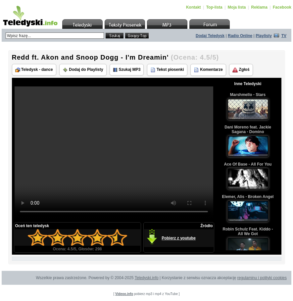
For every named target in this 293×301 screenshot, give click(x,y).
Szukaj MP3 (126, 69)
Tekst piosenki (167, 70)
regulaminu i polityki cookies (262, 278)
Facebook (282, 7)
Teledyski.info (147, 278)
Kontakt (193, 7)
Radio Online (240, 35)
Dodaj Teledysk (210, 35)
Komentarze (208, 70)
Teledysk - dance (34, 69)
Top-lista (214, 7)
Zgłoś (240, 70)
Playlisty (264, 35)
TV (283, 35)
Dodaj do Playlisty (83, 70)
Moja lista (237, 7)
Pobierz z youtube (179, 238)
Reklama (259, 7)
